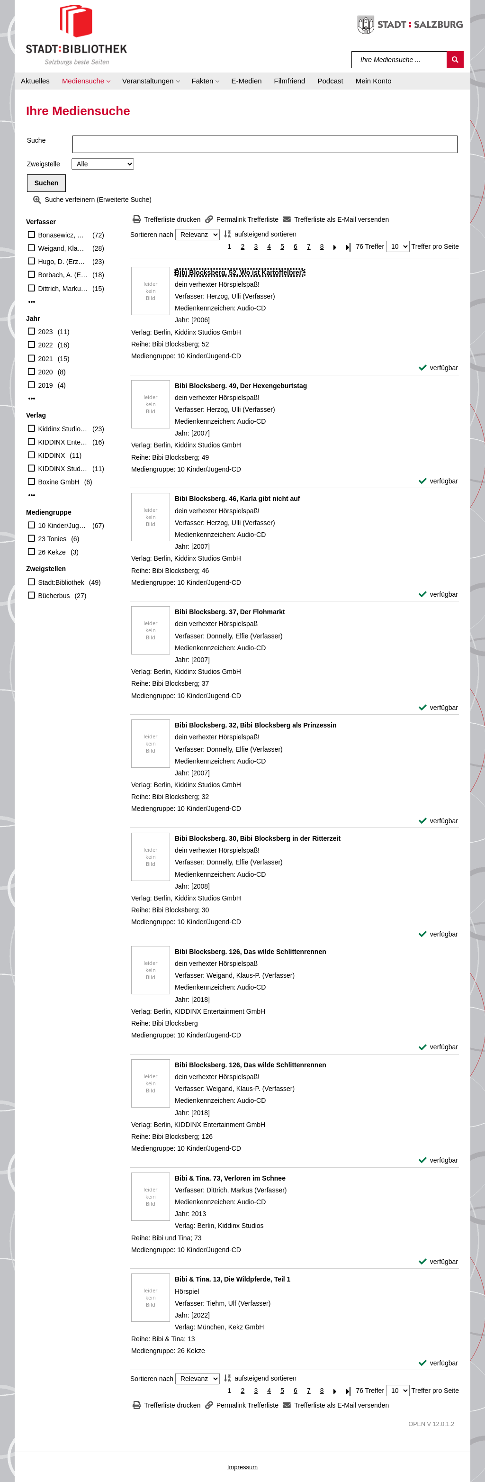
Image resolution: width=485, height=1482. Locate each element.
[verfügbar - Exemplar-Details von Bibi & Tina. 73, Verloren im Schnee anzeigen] (438, 1262)
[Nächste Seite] (335, 247)
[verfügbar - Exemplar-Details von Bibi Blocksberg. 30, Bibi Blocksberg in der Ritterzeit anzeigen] (438, 934)
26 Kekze (52, 552)
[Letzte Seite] (348, 247)
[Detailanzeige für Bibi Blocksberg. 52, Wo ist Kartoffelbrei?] (240, 272)
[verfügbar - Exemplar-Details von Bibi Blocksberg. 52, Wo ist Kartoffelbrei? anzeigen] (438, 368)
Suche (36, 140)
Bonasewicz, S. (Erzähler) (63, 235)
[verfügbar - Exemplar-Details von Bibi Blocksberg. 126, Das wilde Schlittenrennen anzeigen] (438, 1047)
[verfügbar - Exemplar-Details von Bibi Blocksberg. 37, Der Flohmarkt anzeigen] (438, 708)
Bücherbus (54, 596)
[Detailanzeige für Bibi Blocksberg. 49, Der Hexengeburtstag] (241, 386)
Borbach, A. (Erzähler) (63, 275)
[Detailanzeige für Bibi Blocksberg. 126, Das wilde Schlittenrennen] (250, 951)
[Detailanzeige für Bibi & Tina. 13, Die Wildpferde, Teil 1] (232, 1279)
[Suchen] (455, 59)
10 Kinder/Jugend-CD (63, 525)
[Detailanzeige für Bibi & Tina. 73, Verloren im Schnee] (230, 1178)
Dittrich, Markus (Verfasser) (63, 288)
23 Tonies (52, 539)
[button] (86, 81)
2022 (45, 345)
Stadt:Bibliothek (61, 582)
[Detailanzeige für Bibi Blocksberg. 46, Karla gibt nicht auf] (237, 498)
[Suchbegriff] (399, 60)
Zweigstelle (43, 164)
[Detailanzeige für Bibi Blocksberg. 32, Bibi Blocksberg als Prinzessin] (256, 725)
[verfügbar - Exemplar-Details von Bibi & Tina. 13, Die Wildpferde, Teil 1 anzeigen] (438, 1363)
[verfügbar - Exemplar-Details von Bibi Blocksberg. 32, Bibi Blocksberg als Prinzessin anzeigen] (438, 821)
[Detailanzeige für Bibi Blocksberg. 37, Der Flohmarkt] (230, 612)
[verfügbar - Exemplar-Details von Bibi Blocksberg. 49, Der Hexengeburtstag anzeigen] (438, 481)
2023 (45, 332)
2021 (45, 359)
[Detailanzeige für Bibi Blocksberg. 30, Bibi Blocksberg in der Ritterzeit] (258, 838)
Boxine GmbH (59, 482)
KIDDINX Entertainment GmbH (63, 442)
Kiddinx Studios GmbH (63, 429)
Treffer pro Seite (435, 246)
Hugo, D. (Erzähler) (63, 261)
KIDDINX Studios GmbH (63, 469)
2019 (45, 385)
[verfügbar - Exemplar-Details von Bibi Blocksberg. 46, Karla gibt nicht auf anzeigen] (438, 594)
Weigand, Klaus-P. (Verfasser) (63, 248)
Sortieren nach (151, 234)
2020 (45, 372)
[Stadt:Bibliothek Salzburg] (76, 34)
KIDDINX (51, 455)
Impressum (242, 1467)
